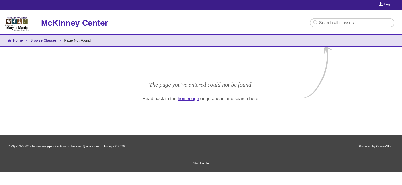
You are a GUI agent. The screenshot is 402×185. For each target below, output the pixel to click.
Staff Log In (201, 163)
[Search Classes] (349, 23)
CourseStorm (385, 146)
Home (18, 40)
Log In (389, 4)
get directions (57, 146)
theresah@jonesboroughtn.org (91, 146)
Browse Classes (43, 40)
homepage (188, 98)
